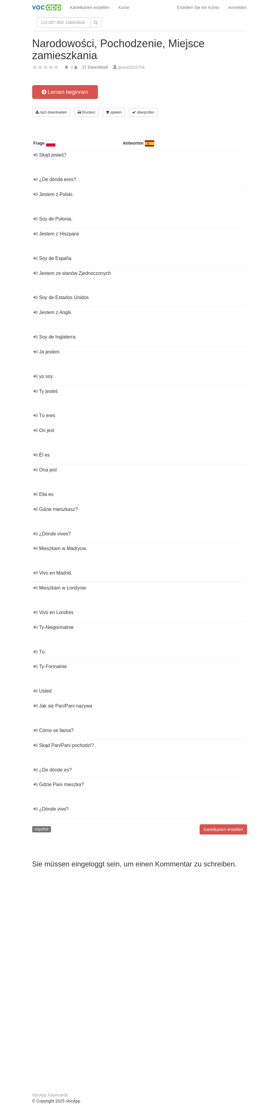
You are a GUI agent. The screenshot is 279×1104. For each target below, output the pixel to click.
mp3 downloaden (51, 112)
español (41, 829)
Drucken (86, 112)
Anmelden (237, 7)
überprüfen (143, 112)
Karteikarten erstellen (90, 7)
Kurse (124, 7)
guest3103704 (131, 67)
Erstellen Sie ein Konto (198, 7)
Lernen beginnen (65, 92)
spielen (113, 112)
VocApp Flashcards (50, 1095)
